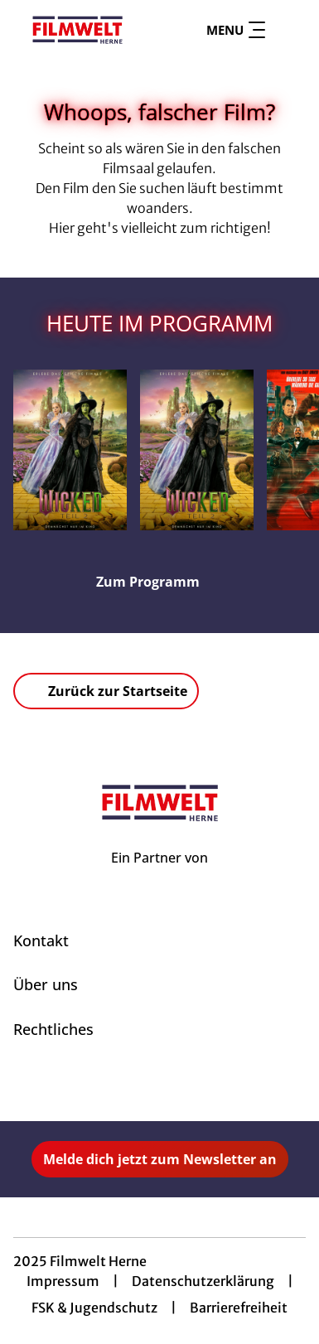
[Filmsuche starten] (289, 29)
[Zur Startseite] (77, 29)
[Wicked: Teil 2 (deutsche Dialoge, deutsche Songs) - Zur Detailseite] (70, 450)
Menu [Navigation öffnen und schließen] (235, 30)
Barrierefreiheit (239, 1307)
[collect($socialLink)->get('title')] (141, 1084)
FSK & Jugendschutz (94, 1307)
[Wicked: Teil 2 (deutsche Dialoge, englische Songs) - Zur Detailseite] (197, 450)
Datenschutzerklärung (203, 1281)
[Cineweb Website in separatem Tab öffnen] (159, 876)
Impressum (63, 1281)
